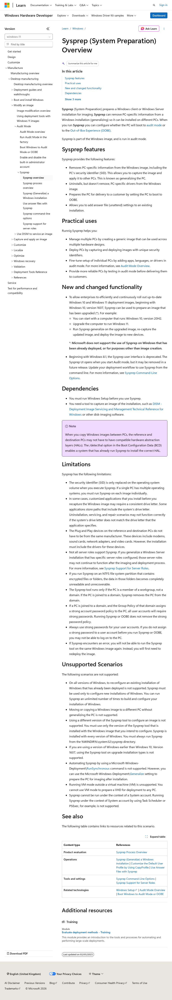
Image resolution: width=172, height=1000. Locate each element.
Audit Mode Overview (135, 266)
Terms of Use (139, 983)
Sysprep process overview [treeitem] (32, 185)
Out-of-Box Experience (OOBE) (90, 130)
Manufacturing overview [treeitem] (25, 73)
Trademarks (11, 988)
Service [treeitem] (12, 283)
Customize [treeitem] (14, 62)
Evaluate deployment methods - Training (86, 932)
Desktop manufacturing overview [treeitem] (33, 84)
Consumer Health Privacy (110, 983)
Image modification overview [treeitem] (33, 110)
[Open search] (154, 5)
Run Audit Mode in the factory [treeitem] (33, 139)
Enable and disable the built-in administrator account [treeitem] (33, 161)
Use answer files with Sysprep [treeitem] (35, 206)
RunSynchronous (98, 768)
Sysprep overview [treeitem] (33, 177)
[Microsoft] (7, 5)
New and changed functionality (83, 88)
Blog (52, 983)
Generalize (137, 774)
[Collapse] (48, 28)
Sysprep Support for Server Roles (126, 568)
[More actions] (164, 29)
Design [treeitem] (12, 57)
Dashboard (159, 15)
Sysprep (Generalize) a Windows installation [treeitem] (36, 195)
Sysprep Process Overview (131, 852)
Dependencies (73, 93)
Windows (77, 28)
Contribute (68, 983)
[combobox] (29, 37)
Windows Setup (125, 890)
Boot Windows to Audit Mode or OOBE (141, 894)
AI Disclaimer (12, 983)
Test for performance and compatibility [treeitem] (22, 290)
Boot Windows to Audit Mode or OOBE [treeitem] (33, 149)
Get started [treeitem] (14, 51)
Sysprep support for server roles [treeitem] (34, 226)
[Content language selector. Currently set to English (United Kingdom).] (24, 974)
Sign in (163, 5)
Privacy (83, 983)
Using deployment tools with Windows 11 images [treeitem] (33, 118)
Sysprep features (74, 78)
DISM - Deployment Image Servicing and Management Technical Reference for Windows (116, 409)
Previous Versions (34, 983)
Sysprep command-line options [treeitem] (36, 216)
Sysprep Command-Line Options (135, 878)
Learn (65, 28)
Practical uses (73, 83)
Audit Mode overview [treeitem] (32, 131)
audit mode (154, 125)
